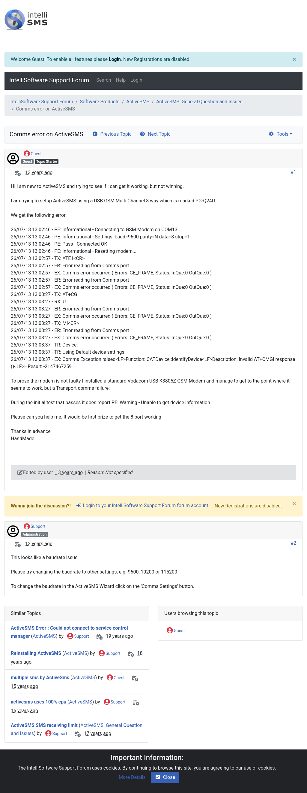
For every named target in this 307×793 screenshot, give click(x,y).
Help (121, 80)
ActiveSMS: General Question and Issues (199, 101)
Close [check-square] (165, 777)
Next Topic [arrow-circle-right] (155, 134)
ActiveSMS (137, 101)
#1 (293, 172)
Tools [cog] (278, 134)
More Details (132, 777)
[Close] (294, 59)
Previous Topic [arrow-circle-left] (112, 134)
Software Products (100, 101)
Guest (33, 154)
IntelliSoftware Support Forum (49, 80)
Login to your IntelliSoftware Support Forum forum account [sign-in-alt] (142, 505)
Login (115, 59)
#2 (293, 543)
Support (35, 526)
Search (103, 80)
